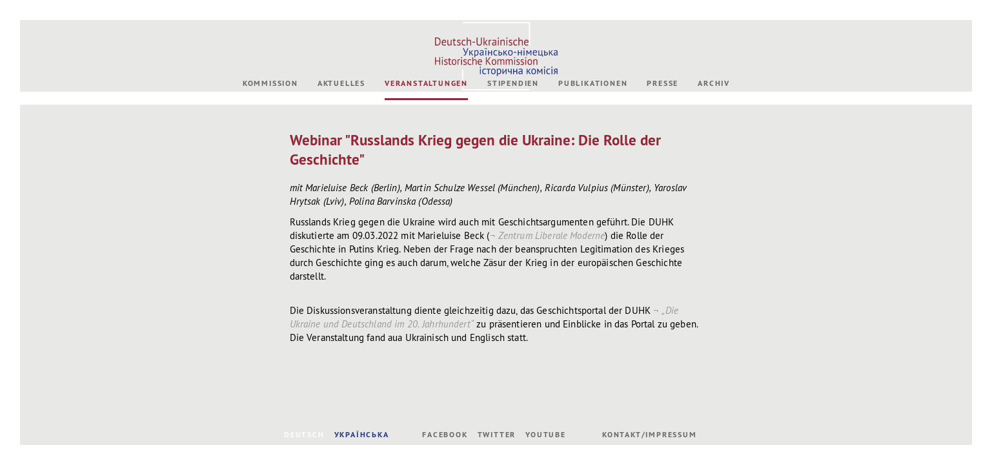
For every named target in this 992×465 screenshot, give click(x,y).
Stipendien (513, 83)
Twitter (497, 434)
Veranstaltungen (426, 83)
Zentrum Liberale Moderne (551, 235)
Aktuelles (341, 83)
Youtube (545, 434)
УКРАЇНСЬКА (361, 434)
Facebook (444, 434)
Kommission (270, 83)
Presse (662, 83)
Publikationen (592, 83)
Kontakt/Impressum (649, 434)
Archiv (714, 83)
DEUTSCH (304, 434)
